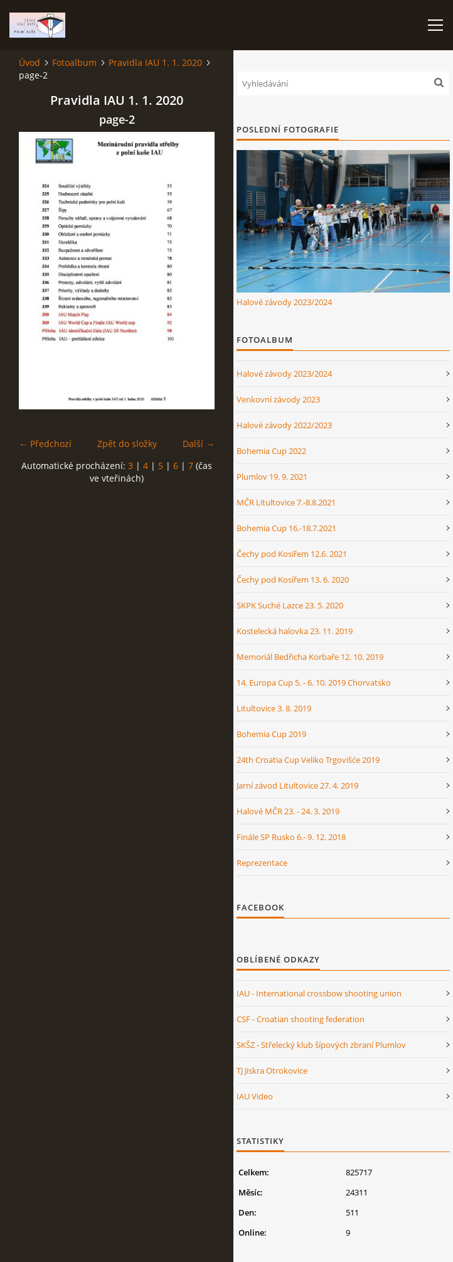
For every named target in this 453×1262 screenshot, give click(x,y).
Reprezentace (262, 862)
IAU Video (255, 1096)
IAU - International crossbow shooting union (319, 993)
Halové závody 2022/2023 (284, 425)
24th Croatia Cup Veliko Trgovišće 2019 (308, 759)
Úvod (29, 62)
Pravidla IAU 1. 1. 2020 (155, 62)
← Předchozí (45, 444)
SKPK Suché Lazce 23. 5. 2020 (290, 605)
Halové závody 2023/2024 (284, 302)
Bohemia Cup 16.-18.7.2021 (286, 528)
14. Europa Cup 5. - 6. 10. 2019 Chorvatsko (314, 682)
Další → (199, 444)
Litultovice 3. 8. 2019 (274, 708)
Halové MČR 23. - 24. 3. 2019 (288, 811)
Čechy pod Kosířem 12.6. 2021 (292, 553)
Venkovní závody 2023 (278, 399)
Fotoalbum (74, 62)
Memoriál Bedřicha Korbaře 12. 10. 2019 (310, 656)
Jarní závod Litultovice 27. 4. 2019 (297, 785)
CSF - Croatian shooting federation (301, 1019)
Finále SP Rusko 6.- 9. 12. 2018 (291, 837)
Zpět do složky (127, 444)
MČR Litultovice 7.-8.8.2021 (286, 502)
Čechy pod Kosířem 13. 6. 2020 (293, 579)
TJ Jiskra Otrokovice (272, 1070)
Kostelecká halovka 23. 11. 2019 (295, 631)
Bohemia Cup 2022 (271, 450)
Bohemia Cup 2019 (271, 734)
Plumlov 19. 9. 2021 (272, 476)
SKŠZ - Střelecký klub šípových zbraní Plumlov (321, 1044)
